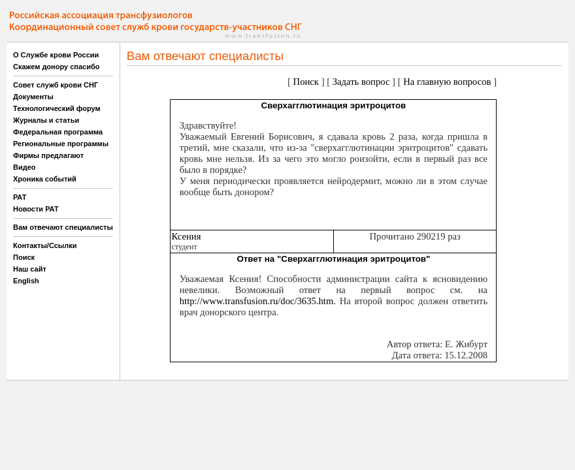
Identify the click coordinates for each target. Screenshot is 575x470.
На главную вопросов (447, 81)
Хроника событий (44, 179)
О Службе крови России (56, 55)
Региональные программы (60, 144)
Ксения (186, 236)
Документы (33, 97)
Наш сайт (29, 269)
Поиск (24, 257)
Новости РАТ (36, 209)
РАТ (20, 197)
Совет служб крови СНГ (55, 85)
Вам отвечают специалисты (63, 227)
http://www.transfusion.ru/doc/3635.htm (257, 301)
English (26, 281)
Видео (24, 167)
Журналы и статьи (46, 120)
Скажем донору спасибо (56, 66)
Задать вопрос (361, 81)
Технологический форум (57, 108)
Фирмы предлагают (48, 155)
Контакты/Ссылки (45, 245)
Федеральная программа (58, 132)
